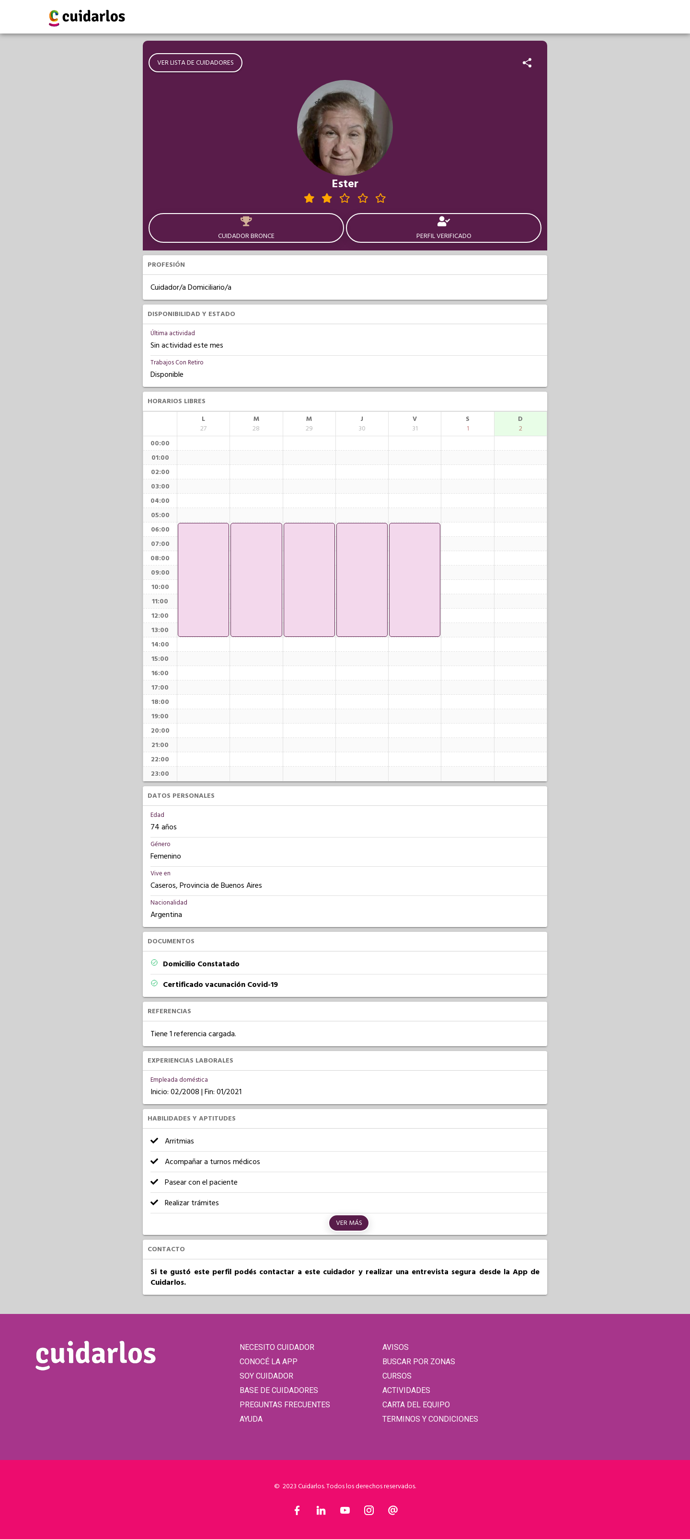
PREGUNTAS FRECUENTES (285, 1404)
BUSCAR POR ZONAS (418, 1361)
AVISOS (395, 1347)
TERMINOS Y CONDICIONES (430, 1419)
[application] (203, 580)
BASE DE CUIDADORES (279, 1390)
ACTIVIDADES (406, 1390)
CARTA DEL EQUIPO (416, 1404)
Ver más (349, 1223)
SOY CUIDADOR (266, 1376)
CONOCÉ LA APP (269, 1361)
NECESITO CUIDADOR (277, 1347)
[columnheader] (203, 424)
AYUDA (251, 1419)
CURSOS (397, 1376)
